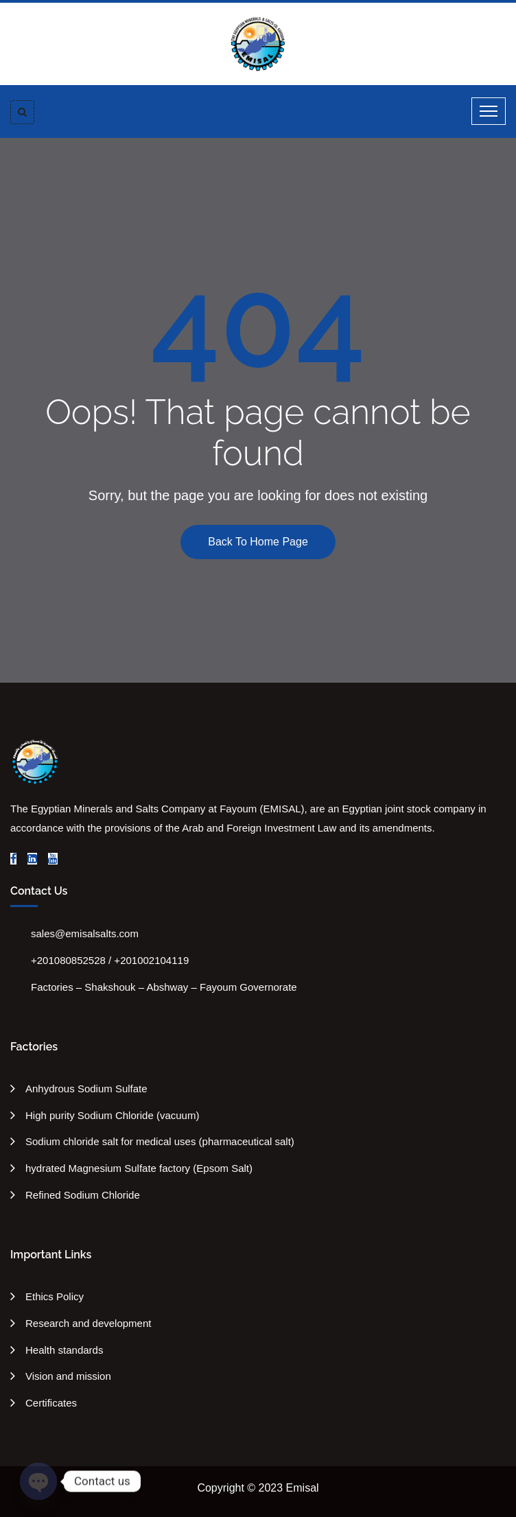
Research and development (88, 1323)
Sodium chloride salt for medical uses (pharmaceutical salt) (159, 1141)
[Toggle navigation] (488, 111)
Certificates (51, 1403)
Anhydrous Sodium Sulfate (86, 1088)
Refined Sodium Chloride (82, 1195)
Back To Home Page (258, 542)
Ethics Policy (54, 1296)
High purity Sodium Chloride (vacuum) (112, 1115)
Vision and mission (68, 1376)
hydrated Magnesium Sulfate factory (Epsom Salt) (139, 1168)
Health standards (64, 1350)
